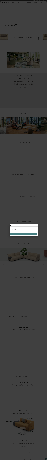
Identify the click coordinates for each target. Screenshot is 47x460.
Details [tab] (23, 227)
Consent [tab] (14, 227)
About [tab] (33, 227)
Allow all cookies (32, 234)
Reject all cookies (15, 234)
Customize (23, 234)
